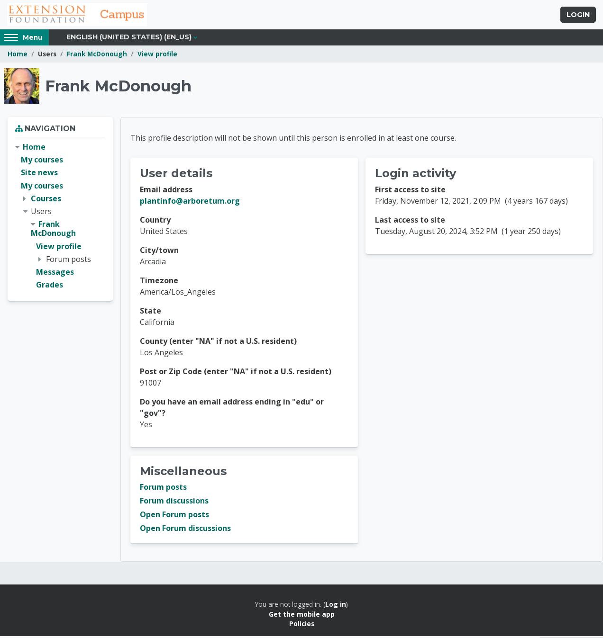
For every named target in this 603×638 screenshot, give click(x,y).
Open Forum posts (174, 516)
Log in (335, 606)
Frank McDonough (97, 55)
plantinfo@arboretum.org (190, 203)
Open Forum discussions (185, 530)
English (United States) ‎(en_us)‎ (129, 39)
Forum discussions (174, 502)
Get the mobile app (302, 615)
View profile (157, 55)
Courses (46, 200)
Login (578, 15)
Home (17, 55)
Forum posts (163, 489)
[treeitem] (60, 217)
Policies (301, 625)
